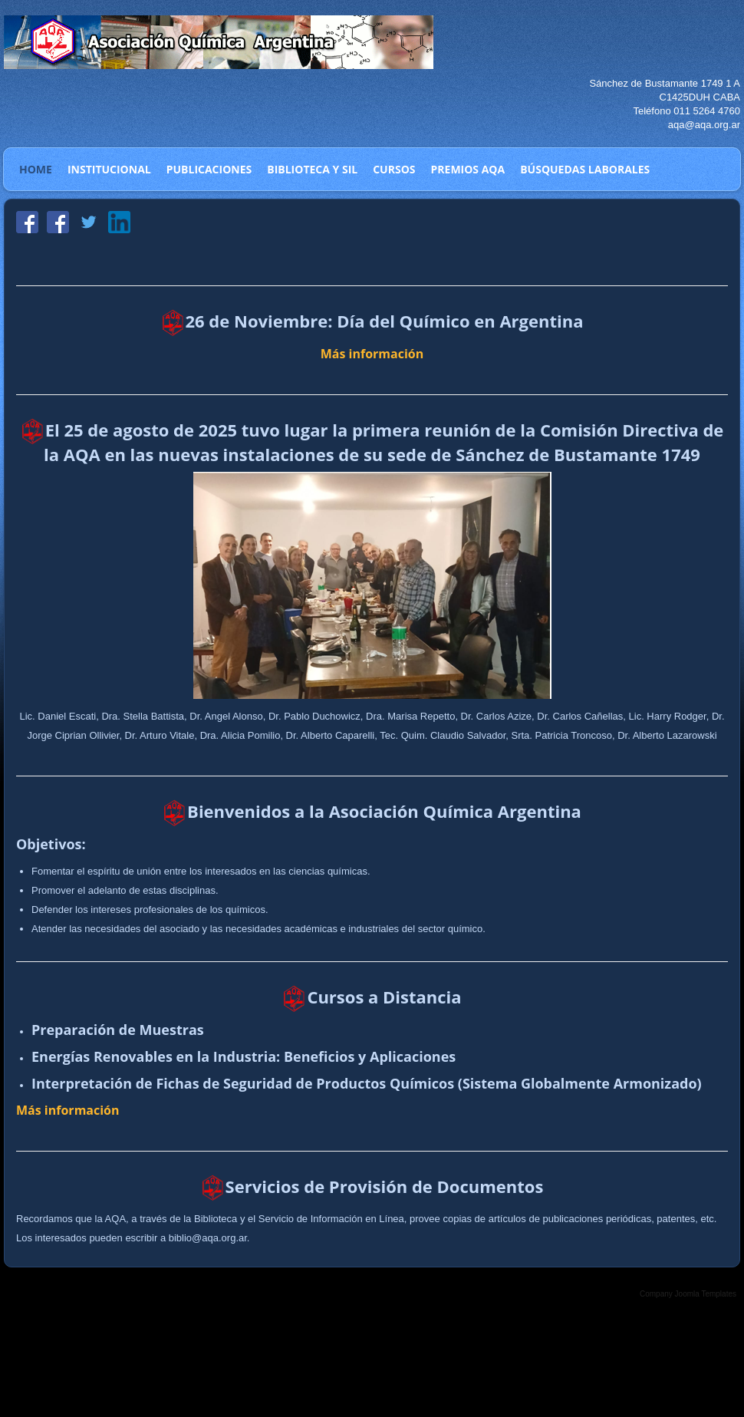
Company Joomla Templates (688, 1294)
